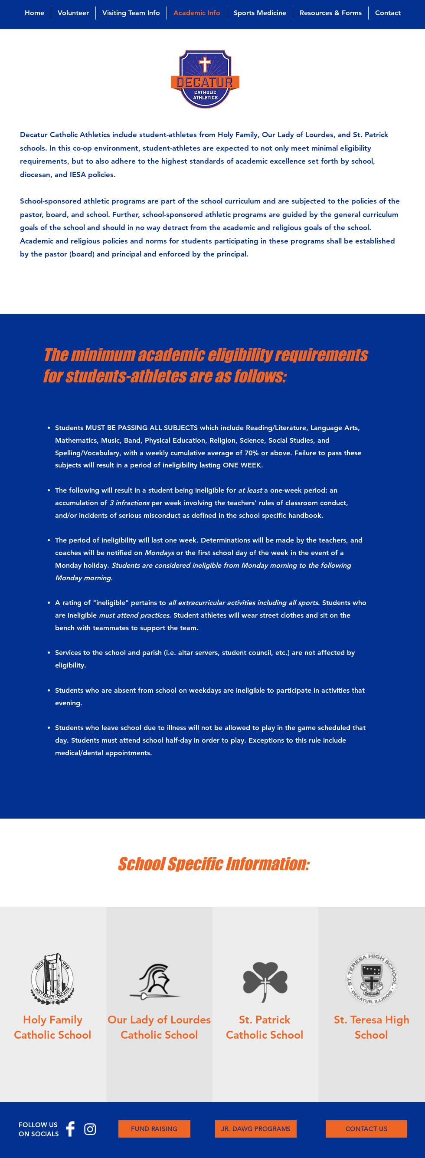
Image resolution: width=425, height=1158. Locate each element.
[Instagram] (90, 1129)
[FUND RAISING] (154, 1129)
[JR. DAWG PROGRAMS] (256, 1129)
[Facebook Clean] (70, 1129)
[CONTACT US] (366, 1129)
